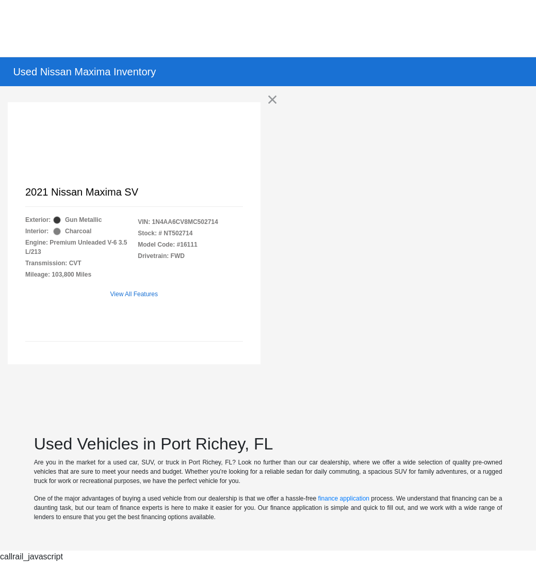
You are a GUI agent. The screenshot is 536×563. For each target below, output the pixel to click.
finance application (343, 498)
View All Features (134, 294)
